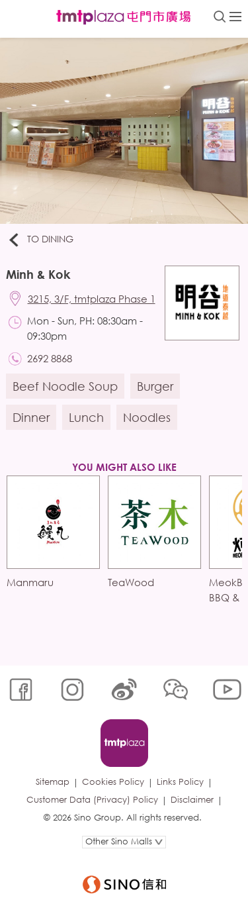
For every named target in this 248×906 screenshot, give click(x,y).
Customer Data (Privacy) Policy (92, 799)
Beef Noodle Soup (65, 386)
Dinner (31, 417)
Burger (155, 386)
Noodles (147, 417)
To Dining (40, 239)
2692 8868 (49, 358)
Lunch (86, 417)
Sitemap (52, 781)
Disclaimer (192, 799)
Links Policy (180, 781)
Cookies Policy (113, 781)
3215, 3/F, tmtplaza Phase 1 (91, 298)
